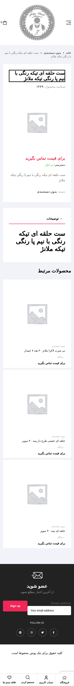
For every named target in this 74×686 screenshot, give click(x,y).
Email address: (60, 603)
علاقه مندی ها (9, 682)
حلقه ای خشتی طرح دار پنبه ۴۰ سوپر (43, 440)
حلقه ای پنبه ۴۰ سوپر (52, 530)
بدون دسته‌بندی (52, 52)
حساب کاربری (46, 682)
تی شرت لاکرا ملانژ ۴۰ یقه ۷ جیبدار (44, 350)
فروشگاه (64, 682)
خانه (68, 52)
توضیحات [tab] (52, 218)
